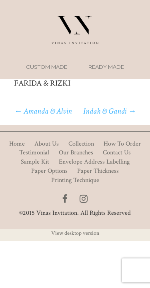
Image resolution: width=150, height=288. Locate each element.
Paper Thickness (98, 171)
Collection (81, 144)
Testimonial (34, 152)
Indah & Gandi (109, 111)
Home (17, 144)
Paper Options (49, 171)
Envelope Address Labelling (94, 162)
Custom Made (46, 67)
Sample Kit (35, 162)
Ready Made (106, 67)
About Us (46, 144)
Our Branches (76, 152)
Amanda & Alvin (43, 111)
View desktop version (75, 233)
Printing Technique (75, 180)
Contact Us (117, 152)
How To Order (122, 144)
